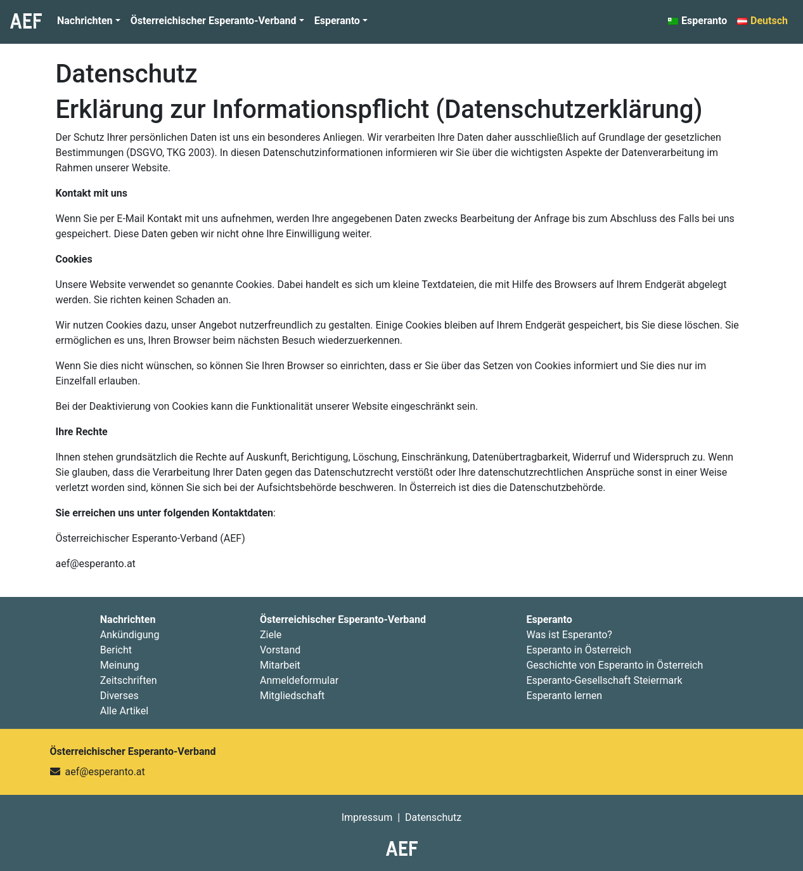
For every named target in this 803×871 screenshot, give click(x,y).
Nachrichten (85, 21)
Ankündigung (130, 635)
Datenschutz (127, 74)
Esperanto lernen (564, 696)
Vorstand (280, 650)
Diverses (119, 696)
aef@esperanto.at (105, 772)
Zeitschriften (128, 680)
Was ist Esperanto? (569, 635)
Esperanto (337, 21)
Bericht (116, 650)
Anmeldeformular (299, 680)
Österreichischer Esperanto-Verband (214, 21)
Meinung (119, 665)
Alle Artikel (124, 711)
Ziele (270, 635)
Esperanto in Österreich (578, 650)
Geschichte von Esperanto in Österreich (614, 665)
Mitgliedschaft (292, 696)
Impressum (367, 817)
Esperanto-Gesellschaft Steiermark (604, 680)
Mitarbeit (280, 665)
